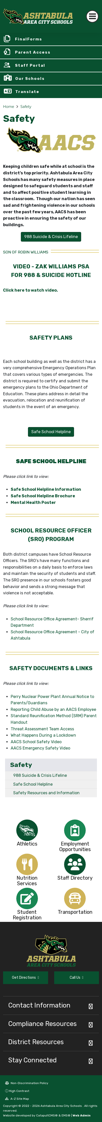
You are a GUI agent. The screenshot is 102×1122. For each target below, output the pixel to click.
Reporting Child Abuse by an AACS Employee (53, 709)
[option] (27, 830)
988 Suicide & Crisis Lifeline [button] (51, 236)
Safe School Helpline (33, 784)
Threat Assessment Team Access (42, 729)
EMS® (66, 1115)
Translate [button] (27, 91)
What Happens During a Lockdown (43, 735)
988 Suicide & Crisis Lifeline (40, 775)
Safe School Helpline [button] (51, 431)
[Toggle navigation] (92, 16)
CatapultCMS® (47, 1115)
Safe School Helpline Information (46, 489)
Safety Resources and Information (46, 792)
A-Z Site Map (17, 1099)
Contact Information (39, 1005)
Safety (25, 106)
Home (8, 106)
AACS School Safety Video (37, 741)
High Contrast (19, 1091)
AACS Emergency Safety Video (40, 748)
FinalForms (28, 39)
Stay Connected (32, 1060)
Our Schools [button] (30, 78)
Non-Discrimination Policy (26, 1083)
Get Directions (25, 977)
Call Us (76, 977)
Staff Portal (30, 65)
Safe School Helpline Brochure (43, 496)
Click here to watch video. (30, 290)
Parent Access (33, 52)
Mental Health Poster (33, 502)
